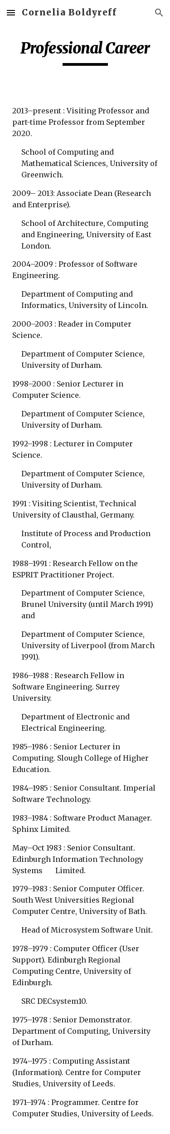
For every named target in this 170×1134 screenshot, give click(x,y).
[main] (85, 52)
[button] (11, 12)
